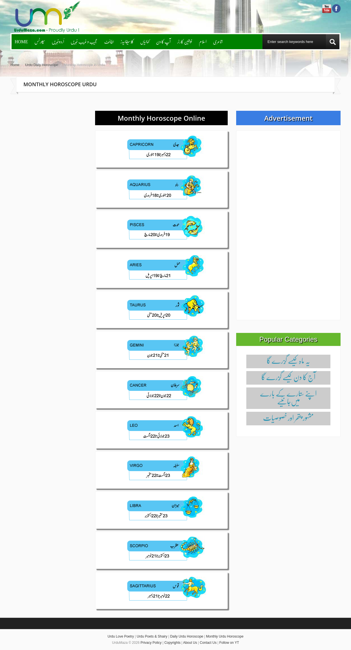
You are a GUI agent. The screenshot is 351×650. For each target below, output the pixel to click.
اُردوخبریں (58, 41)
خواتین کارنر (184, 41)
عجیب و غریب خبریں (84, 41)
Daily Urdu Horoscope (186, 636)
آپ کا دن (163, 41)
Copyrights (172, 643)
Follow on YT (229, 643)
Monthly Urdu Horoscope (224, 636)
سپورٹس (39, 41)
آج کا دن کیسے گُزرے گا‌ (288, 377)
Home (21, 41)
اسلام (203, 41)
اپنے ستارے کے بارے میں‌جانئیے (288, 397)
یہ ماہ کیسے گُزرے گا (288, 360)
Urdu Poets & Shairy (152, 636)
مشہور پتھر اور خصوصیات (288, 417)
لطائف (109, 41)
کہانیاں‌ (145, 41)
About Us (190, 643)
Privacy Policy (151, 643)
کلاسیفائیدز (127, 41)
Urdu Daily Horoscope (41, 65)
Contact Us (208, 643)
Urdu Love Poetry (121, 636)
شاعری (218, 41)
